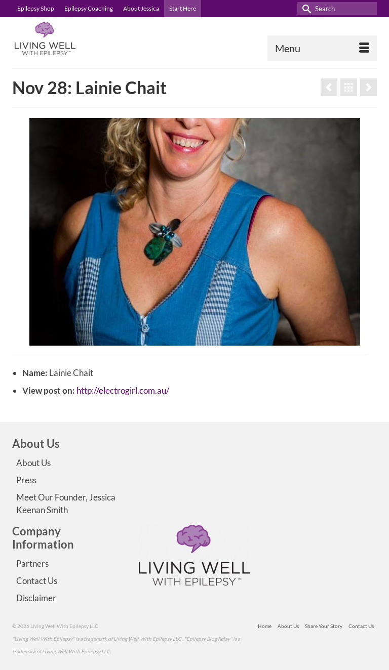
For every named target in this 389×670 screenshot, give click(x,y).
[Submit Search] (305, 8)
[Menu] (322, 48)
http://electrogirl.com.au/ (122, 390)
